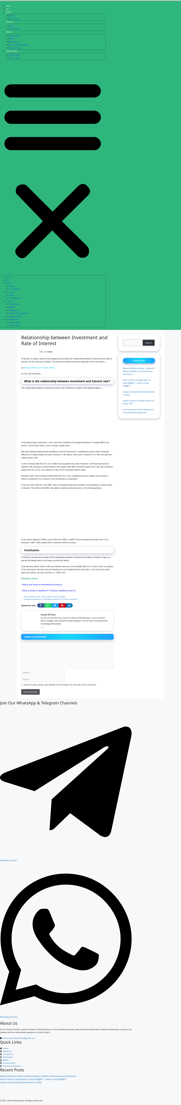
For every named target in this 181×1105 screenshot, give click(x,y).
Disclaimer (14, 42)
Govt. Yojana (15, 58)
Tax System (14, 19)
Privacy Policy (15, 48)
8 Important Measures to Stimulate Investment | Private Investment (50, 599)
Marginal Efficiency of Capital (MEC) (39, 368)
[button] (52, 168)
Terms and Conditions (19, 45)
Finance (9, 12)
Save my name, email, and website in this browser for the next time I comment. (60, 684)
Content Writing (11, 51)
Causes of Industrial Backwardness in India (21, 1082)
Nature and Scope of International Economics (42, 585)
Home (8, 6)
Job (7, 9)
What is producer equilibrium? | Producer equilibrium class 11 (49, 591)
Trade (11, 26)
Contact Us (14, 36)
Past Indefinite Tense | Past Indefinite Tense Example (44, 597)
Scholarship (14, 55)
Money (12, 16)
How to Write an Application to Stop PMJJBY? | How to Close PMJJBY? (33, 1079)
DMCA (12, 39)
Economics (10, 22)
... (42, 626)
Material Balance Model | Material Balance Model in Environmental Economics (38, 1076)
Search (149, 342)
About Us (9, 32)
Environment (15, 29)
